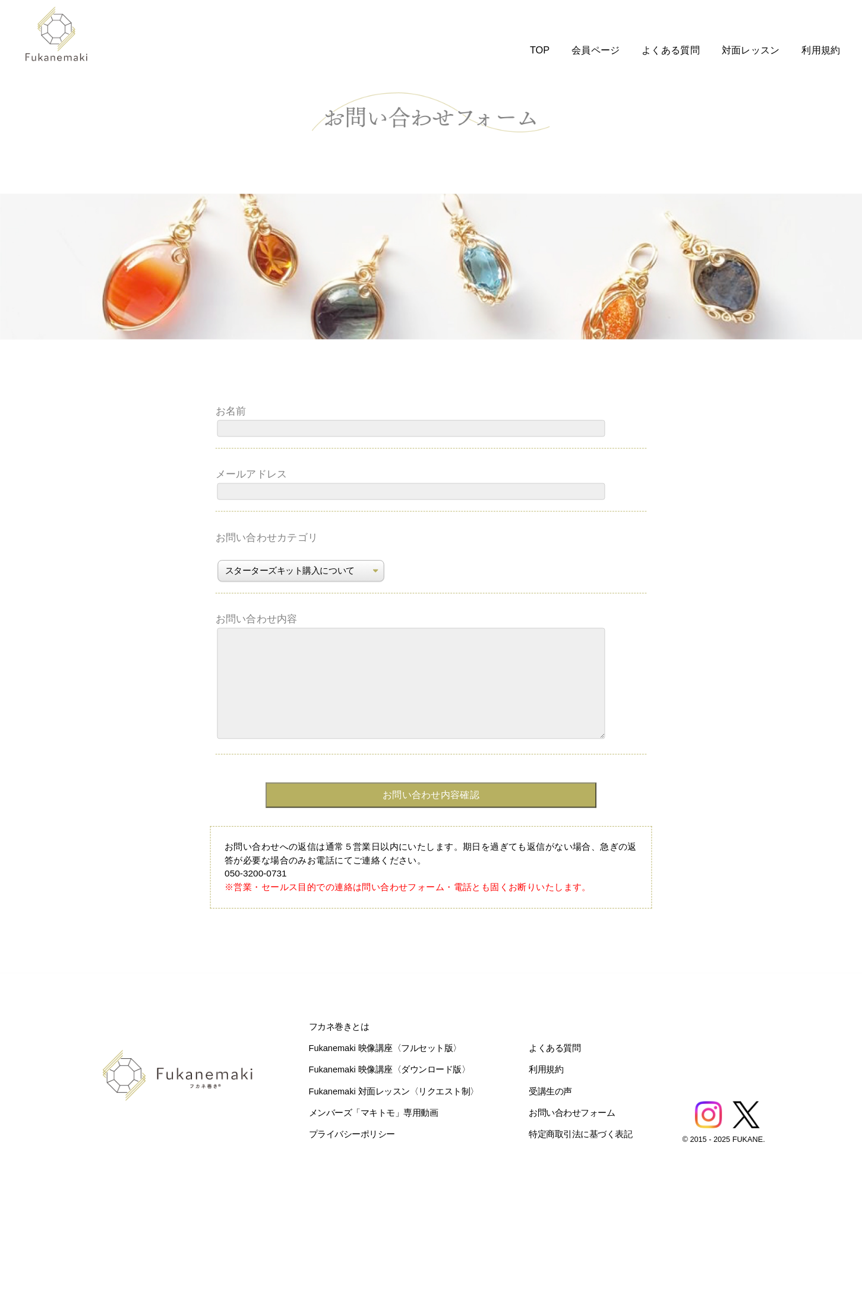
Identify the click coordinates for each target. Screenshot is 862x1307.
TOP (540, 50)
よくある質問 (671, 50)
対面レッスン (751, 50)
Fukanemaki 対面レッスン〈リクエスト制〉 (394, 1091)
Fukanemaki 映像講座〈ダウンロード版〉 (390, 1069)
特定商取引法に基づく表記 (580, 1133)
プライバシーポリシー (352, 1133)
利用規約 (820, 50)
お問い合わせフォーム (572, 1112)
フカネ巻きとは (339, 1026)
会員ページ (595, 50)
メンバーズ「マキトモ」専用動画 (373, 1112)
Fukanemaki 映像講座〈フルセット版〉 (385, 1047)
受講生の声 (550, 1091)
